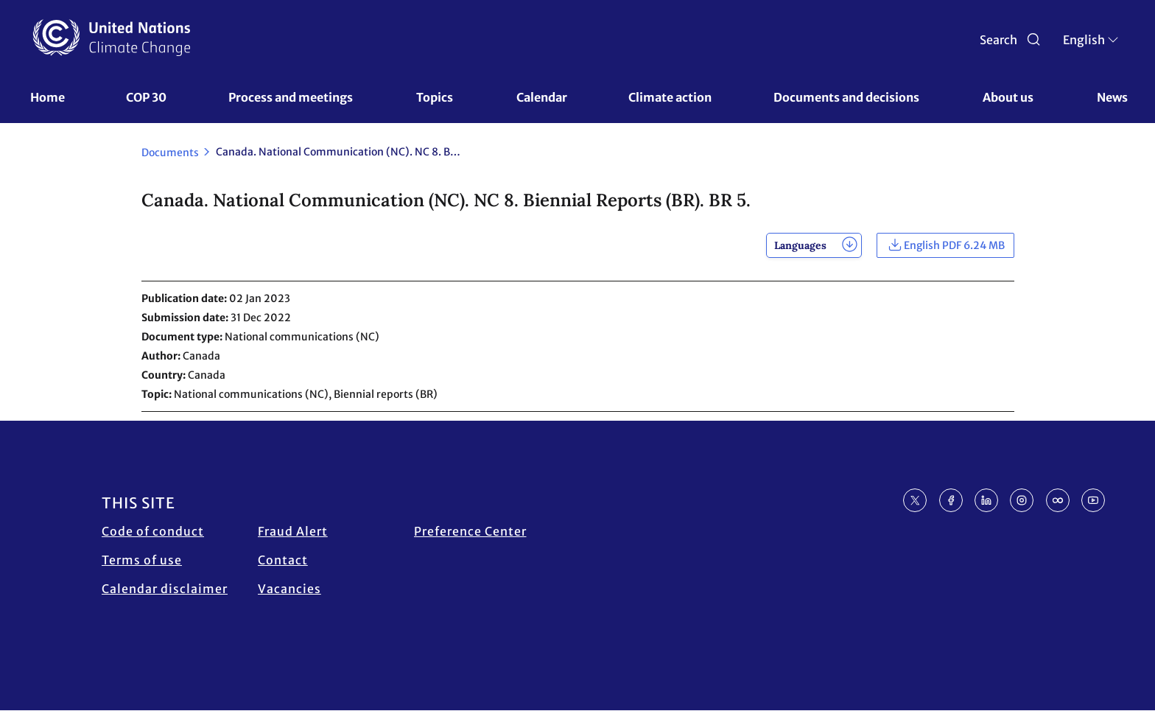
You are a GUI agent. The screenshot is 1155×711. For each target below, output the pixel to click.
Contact (283, 560)
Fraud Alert (293, 531)
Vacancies (289, 588)
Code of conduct (153, 531)
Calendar (541, 97)
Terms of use (142, 560)
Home (47, 97)
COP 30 (146, 97)
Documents (170, 152)
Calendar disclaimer (165, 588)
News (1112, 97)
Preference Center (470, 531)
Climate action (670, 97)
